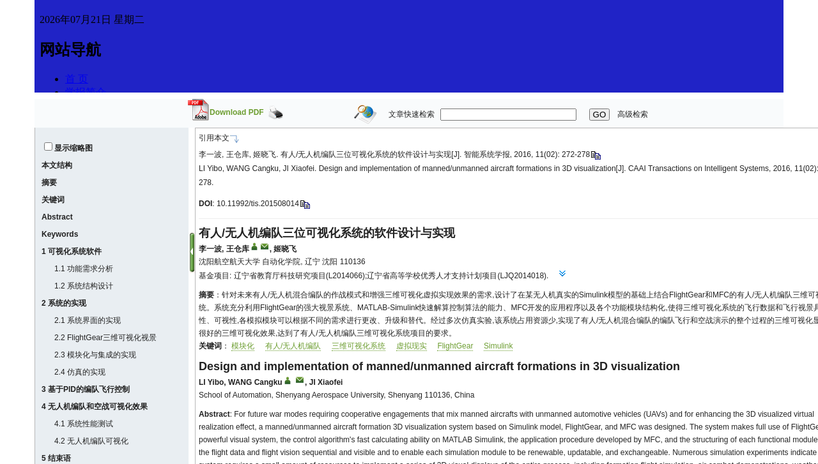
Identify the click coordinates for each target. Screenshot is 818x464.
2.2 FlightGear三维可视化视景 (105, 337)
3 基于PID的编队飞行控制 (86, 389)
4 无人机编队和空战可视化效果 (95, 406)
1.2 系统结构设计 (83, 285)
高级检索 (632, 114)
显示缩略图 (73, 148)
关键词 (53, 199)
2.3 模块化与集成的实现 (95, 354)
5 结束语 (56, 458)
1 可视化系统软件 (72, 251)
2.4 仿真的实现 (79, 372)
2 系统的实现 (64, 303)
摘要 (49, 182)
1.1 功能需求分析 (83, 268)
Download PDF (237, 112)
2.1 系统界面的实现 (87, 320)
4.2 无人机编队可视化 (91, 441)
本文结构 (57, 165)
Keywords (60, 234)
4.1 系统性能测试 (83, 423)
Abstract (57, 217)
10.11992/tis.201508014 (258, 203)
